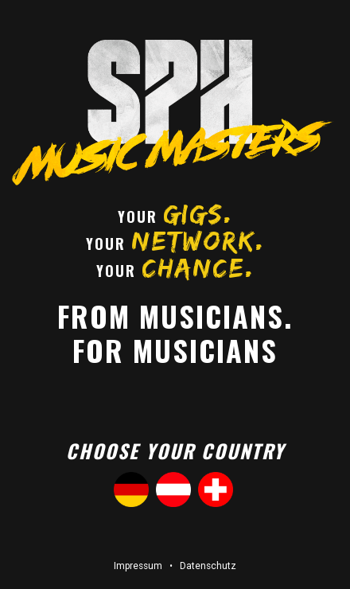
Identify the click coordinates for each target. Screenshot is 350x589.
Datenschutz (208, 565)
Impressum (138, 565)
